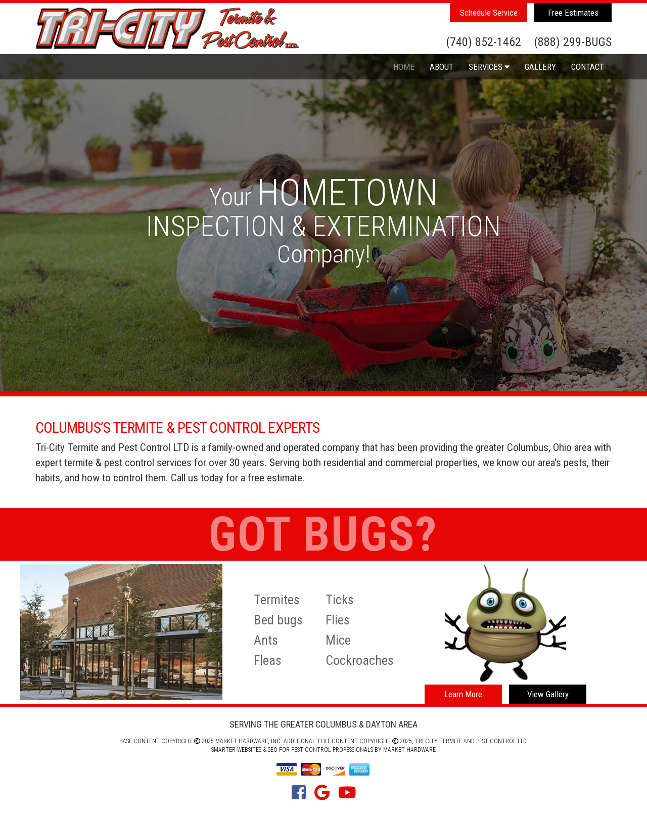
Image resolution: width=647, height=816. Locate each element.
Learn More (463, 694)
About (441, 67)
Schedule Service (489, 13)
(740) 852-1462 (483, 42)
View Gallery (548, 694)
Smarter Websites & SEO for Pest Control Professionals (292, 749)
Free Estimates (573, 13)
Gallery (540, 67)
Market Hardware (409, 749)
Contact (587, 67)
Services (489, 67)
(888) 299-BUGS (573, 42)
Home (403, 67)
